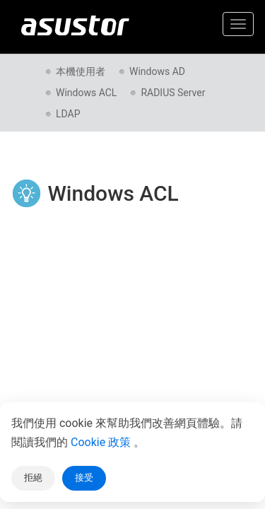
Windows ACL (86, 92)
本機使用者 (80, 71)
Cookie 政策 (102, 442)
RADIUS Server (173, 92)
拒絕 (33, 477)
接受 (84, 477)
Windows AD (157, 71)
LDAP (68, 113)
